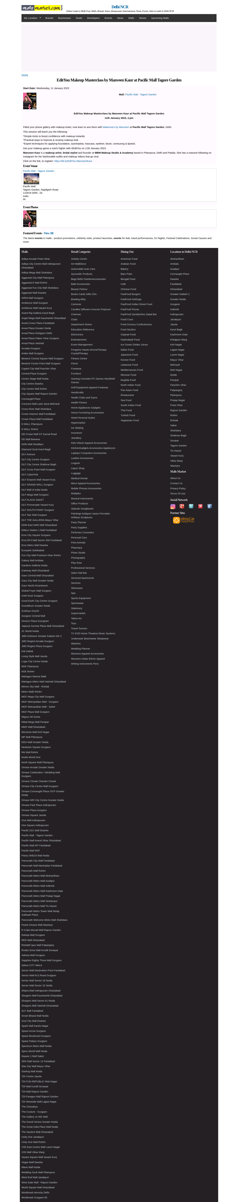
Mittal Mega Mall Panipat (35, 722)
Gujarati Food (128, 334)
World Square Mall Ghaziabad (38, 1187)
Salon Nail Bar (79, 572)
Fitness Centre (79, 358)
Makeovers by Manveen (116, 127)
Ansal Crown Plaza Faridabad (37, 323)
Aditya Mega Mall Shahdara (36, 272)
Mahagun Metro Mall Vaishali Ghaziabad (43, 681)
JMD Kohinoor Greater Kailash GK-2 (41, 636)
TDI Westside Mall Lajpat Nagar (38, 1101)
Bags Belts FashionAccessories (88, 279)
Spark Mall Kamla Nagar (34, 1025)
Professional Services (83, 567)
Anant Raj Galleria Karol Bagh (38, 313)
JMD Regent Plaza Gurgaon (37, 646)
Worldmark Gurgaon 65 (34, 1197)
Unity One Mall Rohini (33, 1142)
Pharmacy (76, 547)
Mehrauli (175, 364)
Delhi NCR (120, 7)
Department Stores (81, 324)
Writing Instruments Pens (85, 663)
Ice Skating (77, 427)
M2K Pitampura (30, 666)
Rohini (173, 415)
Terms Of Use (177, 493)
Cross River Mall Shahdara (36, 409)
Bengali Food (128, 279)
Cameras (76, 304)
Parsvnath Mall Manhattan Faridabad (41, 865)
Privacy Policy (178, 488)
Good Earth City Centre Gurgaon (39, 600)
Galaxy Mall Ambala (32, 560)
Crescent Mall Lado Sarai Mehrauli (40, 403)
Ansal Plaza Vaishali (32, 343)
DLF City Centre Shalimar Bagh (38, 464)
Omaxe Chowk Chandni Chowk (38, 781)
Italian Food (127, 349)
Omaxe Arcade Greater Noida (37, 767)
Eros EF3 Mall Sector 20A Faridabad (41, 540)
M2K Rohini (27, 671)
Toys (73, 623)
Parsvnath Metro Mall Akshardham (40, 875)
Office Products (79, 503)
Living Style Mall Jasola (34, 656)
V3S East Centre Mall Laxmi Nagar (40, 1147)
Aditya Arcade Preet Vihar (35, 258)
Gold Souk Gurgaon (32, 595)
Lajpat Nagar (177, 349)
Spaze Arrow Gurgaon (33, 1031)
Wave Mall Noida (30, 1167)
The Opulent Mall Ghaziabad (37, 1131)
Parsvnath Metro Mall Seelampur (39, 901)
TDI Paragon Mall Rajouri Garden (39, 1096)
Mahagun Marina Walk (33, 676)
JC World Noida (30, 631)
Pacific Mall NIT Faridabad (36, 845)
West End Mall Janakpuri (35, 1177)
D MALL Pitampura (31, 424)
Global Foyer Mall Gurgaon (36, 590)
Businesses (64, 18)
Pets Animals (78, 542)
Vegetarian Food (130, 420)
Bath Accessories (80, 284)
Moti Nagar (176, 369)
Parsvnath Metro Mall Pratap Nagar (40, 895)
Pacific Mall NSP (30, 850)
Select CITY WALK (31, 965)
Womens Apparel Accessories (87, 653)
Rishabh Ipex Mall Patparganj (37, 945)
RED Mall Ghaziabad (33, 940)
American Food (129, 258)
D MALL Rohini (29, 429)
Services (76, 582)
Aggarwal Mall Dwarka (33, 292)
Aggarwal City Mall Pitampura (37, 277)
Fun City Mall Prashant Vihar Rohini (41, 555)
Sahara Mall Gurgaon (33, 955)
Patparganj (176, 390)
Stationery (76, 608)
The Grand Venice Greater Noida (39, 1121)
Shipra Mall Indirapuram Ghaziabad (40, 990)
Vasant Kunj (176, 455)
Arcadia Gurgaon (30, 348)
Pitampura (175, 395)
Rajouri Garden (178, 410)
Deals (79, 18)
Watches (76, 643)
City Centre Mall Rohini (34, 388)
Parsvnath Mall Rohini (33, 870)
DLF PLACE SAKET (32, 499)
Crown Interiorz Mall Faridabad (38, 413)
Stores (142, 18)
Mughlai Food (128, 380)
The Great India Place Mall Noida (39, 1126)
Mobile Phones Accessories (86, 488)
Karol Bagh (176, 329)
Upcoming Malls (160, 18)
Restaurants (127, 395)
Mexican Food (128, 374)
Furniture (76, 373)
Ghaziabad (176, 289)
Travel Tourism (79, 628)
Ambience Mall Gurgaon (34, 302)
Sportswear (77, 603)
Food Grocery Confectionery (136, 324)
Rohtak (174, 420)
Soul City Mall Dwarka (33, 1020)
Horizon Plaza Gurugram (35, 621)
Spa (73, 593)
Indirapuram (176, 314)
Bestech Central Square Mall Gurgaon (42, 358)
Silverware (77, 588)
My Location (31, 18)
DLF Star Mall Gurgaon (34, 514)
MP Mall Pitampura (31, 737)
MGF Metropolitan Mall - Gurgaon (39, 701)
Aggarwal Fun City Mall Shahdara (39, 287)
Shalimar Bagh (178, 435)
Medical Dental (79, 478)
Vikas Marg (176, 460)
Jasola (173, 324)
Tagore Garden (178, 445)
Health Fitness (79, 402)
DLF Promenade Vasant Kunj (37, 504)
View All (48, 233)
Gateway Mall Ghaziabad (35, 570)
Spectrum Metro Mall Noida (36, 1046)
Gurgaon (175, 304)
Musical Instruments (82, 498)
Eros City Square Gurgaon (36, 535)
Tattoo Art (76, 618)
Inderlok (174, 309)
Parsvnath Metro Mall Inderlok (37, 885)
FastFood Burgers (130, 294)
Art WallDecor (78, 263)
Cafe (123, 284)
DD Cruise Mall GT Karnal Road (39, 434)
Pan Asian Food (129, 390)
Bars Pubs (126, 273)
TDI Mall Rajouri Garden (34, 1091)
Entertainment (78, 339)
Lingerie (75, 463)
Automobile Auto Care (83, 268)
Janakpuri (175, 319)
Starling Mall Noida (31, 1071)
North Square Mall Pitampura (37, 762)
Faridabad (175, 284)
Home (24, 74)
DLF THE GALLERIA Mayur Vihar (40, 520)
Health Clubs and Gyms (84, 397)
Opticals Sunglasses (82, 508)
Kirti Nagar (176, 344)
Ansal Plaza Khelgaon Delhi (36, 333)
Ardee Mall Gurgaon (32, 353)
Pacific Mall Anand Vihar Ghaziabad (41, 840)
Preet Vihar (176, 405)
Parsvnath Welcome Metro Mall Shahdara (44, 919)
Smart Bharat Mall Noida (34, 1015)
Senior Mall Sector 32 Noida (36, 985)
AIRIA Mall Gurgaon (32, 297)
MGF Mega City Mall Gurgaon (37, 696)
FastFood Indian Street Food (136, 304)
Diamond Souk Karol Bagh (36, 449)
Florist (74, 363)
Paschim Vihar (178, 385)
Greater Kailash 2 (180, 294)
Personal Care (79, 537)
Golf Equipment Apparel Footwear (89, 387)
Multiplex (76, 493)
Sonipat (174, 440)
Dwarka (174, 279)
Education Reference (82, 329)
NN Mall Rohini (29, 752)
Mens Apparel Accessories (85, 483)
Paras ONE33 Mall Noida (35, 855)
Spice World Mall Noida (34, 1051)
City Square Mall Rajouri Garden (39, 393)
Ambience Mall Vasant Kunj (36, 308)
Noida (173, 374)
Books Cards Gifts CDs (84, 294)
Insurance (76, 432)
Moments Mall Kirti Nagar (35, 732)
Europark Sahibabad (32, 550)
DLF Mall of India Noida (34, 489)
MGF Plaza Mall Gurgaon (35, 711)
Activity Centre (79, 258)
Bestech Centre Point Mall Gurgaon (40, 363)
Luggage (76, 473)
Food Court (127, 319)
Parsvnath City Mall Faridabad (38, 860)
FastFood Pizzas (130, 309)
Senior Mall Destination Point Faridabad (43, 970)
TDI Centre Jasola (31, 1076)
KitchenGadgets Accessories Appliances (93, 448)
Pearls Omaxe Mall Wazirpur (37, 924)
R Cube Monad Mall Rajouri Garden (41, 930)
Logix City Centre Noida (34, 661)
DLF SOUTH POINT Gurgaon (37, 509)
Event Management (82, 344)
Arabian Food (128, 263)
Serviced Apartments (82, 578)
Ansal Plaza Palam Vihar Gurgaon (40, 338)
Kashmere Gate (179, 334)
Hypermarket (78, 422)
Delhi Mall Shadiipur (32, 444)
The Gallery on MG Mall (34, 1116)
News (120, 18)
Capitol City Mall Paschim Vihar (38, 368)
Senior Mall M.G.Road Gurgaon (38, 975)
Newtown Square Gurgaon (36, 747)
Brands (49, 18)
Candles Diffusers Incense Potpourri (91, 309)
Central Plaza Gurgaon (34, 373)
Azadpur (174, 268)
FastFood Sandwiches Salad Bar (139, 314)
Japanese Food (129, 354)
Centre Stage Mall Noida (34, 378)
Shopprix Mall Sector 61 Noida (38, 1000)
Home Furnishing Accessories (87, 412)
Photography (78, 557)
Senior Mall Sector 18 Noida (36, 980)
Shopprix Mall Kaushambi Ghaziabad (41, 995)
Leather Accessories (82, 458)
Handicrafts (77, 392)
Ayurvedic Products (81, 273)
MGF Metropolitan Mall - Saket (38, 706)
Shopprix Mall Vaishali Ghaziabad (39, 1005)
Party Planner (78, 522)
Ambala (174, 263)
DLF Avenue (28, 454)
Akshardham (177, 258)
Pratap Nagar (177, 400)
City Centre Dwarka (32, 383)
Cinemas (76, 314)
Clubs (74, 319)
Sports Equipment (81, 598)
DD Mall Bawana (30, 439)
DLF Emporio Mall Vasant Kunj (38, 479)
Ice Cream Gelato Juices (134, 344)
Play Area (76, 562)
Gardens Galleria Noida (34, 565)
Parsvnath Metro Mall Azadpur (38, 880)
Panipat (174, 380)
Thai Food (126, 410)
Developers (93, 18)
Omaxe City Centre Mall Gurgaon (39, 786)
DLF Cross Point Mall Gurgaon (38, 469)
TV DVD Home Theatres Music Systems (93, 633)
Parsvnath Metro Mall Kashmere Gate (42, 890)
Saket (173, 425)
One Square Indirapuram (35, 825)
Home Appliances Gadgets (85, 407)
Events (108, 18)
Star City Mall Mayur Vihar (35, 1066)
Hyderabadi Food (130, 339)
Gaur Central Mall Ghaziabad (37, 575)
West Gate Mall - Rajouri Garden (39, 1182)
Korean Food (128, 359)
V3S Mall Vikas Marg (32, 1152)
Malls (131, 18)
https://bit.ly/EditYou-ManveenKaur (73, 161)
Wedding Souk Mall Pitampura (38, 1172)
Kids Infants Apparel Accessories (89, 442)
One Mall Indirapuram (33, 820)
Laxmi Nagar (177, 354)
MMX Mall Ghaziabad (33, 726)
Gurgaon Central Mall (33, 615)
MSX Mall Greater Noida (34, 742)
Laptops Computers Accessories (89, 453)
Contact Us (176, 483)
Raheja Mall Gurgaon (33, 935)
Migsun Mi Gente (30, 716)
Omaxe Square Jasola (33, 815)
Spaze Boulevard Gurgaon (36, 1035)
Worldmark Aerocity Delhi (35, 1192)
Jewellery (76, 437)
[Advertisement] (119, 47)
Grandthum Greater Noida (35, 605)
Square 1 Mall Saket (32, 1056)
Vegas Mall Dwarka (32, 1162)
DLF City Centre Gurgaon (35, 459)
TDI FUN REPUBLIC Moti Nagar (39, 1081)
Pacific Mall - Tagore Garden (141, 94)
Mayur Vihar (177, 359)
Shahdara (175, 430)
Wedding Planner (80, 648)
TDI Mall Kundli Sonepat (34, 1086)
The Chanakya (29, 1106)
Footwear (76, 368)
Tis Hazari (175, 450)
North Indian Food (130, 385)
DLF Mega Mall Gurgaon (35, 494)
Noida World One (30, 757)
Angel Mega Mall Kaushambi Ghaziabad (43, 318)
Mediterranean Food (132, 369)
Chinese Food (128, 289)
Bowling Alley (78, 299)
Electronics (77, 334)
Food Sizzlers (128, 329)
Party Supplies (79, 527)
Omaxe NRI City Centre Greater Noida (42, 800)
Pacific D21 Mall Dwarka (34, 830)
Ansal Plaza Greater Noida (36, 328)
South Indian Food (131, 405)
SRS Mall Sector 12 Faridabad (38, 1061)
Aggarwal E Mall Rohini (34, 282)
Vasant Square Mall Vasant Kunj (39, 1157)
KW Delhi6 (27, 651)
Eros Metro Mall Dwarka (34, 545)
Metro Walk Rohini (31, 691)
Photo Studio (78, 552)
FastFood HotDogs (131, 299)
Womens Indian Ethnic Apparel (88, 658)
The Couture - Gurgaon (34, 1111)
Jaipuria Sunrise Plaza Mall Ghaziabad (42, 626)
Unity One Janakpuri (32, 1136)
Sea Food (126, 400)
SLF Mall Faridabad (32, 1010)
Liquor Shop (77, 468)
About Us (175, 478)
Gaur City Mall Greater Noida (37, 580)
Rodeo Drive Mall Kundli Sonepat (39, 950)
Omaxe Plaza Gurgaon (34, 810)
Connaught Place (30, 398)
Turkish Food (128, 415)
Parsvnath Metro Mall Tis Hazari (39, 906)
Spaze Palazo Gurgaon (34, 1041)
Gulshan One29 (30, 610)
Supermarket (78, 613)
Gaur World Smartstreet (34, 585)
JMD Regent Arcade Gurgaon (37, 641)
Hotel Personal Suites (83, 417)
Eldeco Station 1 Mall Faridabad (39, 530)
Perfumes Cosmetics (82, 532)
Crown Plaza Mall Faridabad (37, 419)
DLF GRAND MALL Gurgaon (37, 484)
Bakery (124, 268)
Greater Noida (178, 299)
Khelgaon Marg (178, 339)
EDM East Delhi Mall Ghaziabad (39, 525)
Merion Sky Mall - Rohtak (35, 686)
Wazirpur (175, 465)
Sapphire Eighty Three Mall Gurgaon (41, 960)
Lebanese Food (129, 364)
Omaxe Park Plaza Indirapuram (38, 805)
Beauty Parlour (79, 289)
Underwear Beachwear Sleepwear (90, 638)
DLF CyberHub (29, 474)
